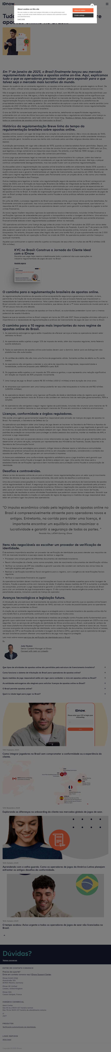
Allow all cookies (79, 10)
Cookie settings (79, 15)
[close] (92, 5)
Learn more (21, 19)
